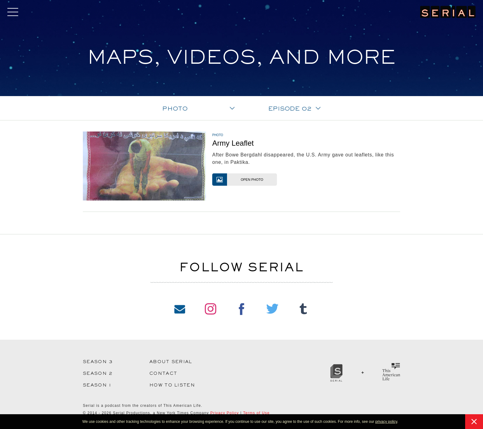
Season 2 (98, 373)
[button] (400, 422)
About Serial (170, 361)
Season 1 (97, 385)
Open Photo (237, 179)
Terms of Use (256, 413)
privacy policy (386, 421)
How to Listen (172, 385)
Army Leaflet (233, 143)
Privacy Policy (224, 413)
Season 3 (98, 361)
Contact (163, 373)
